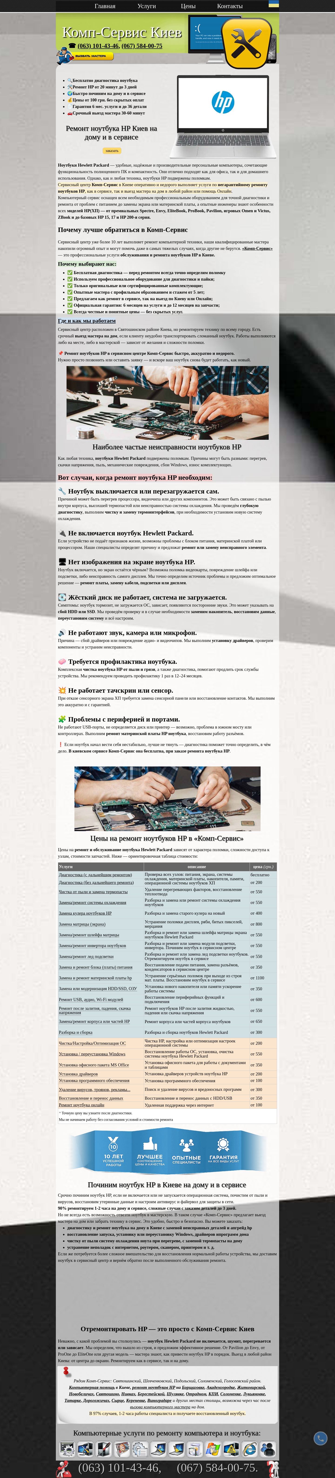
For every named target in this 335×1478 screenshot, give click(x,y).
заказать (112, 150)
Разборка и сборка (75, 1032)
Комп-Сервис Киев (122, 32)
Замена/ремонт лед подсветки (86, 956)
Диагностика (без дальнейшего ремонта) (96, 882)
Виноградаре (159, 1400)
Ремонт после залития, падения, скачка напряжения (95, 1010)
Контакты (230, 6)
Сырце (118, 1400)
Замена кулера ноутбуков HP (85, 913)
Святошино (107, 1393)
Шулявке (175, 1393)
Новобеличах (81, 1393)
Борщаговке (193, 1387)
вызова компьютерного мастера (160, 1406)
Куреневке (135, 1400)
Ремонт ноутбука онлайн (81, 1104)
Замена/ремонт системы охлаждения (92, 902)
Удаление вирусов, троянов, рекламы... (94, 1089)
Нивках (128, 1393)
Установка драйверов (78, 1074)
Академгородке (221, 1387)
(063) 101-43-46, (119, 1467)
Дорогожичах (96, 1400)
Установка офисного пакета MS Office (94, 1064)
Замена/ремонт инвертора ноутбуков (92, 945)
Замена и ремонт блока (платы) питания (95, 967)
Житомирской (251, 1387)
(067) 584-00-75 (141, 45)
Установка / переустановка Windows (92, 1053)
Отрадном (196, 1393)
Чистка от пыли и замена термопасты (93, 891)
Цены (188, 6)
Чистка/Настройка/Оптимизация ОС (92, 1043)
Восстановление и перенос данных (91, 1098)
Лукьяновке (254, 1393)
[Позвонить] (321, 1438)
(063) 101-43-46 (98, 45)
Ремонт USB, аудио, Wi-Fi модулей (91, 999)
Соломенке (230, 1393)
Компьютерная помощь (92, 1387)
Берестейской (150, 1393)
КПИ (213, 1393)
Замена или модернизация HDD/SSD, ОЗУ (98, 988)
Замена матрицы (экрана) (82, 924)
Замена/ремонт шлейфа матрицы (89, 934)
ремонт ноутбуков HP (153, 1387)
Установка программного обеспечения (94, 1080)
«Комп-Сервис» (257, 248)
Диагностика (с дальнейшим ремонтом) (95, 874)
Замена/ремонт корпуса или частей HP (94, 1021)
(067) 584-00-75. (217, 1467)
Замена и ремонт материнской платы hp (95, 977)
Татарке (72, 1400)
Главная (105, 6)
